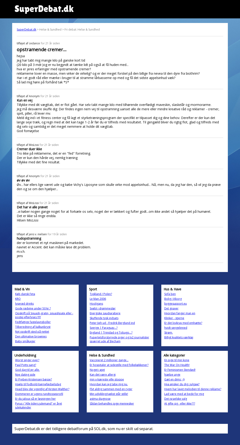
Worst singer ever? (27, 360)
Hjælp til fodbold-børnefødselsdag (38, 384)
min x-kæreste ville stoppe (107, 379)
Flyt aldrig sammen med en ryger (111, 389)
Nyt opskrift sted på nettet (32, 332)
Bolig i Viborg (173, 299)
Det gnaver (171, 308)
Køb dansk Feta (25, 294)
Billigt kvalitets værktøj (178, 337)
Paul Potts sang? (25, 365)
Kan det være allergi (103, 375)
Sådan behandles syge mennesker (112, 403)
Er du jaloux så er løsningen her (35, 399)
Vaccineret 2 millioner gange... (109, 360)
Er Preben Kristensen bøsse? (33, 379)
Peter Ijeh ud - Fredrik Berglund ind (112, 323)
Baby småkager (25, 341)
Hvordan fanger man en (179, 313)
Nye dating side (25, 375)
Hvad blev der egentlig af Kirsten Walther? (42, 389)
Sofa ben (170, 294)
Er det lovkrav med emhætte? (183, 323)
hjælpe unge (172, 375)
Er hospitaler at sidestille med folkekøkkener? (119, 365)
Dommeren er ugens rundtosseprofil (39, 394)
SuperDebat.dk (26, 29)
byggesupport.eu (175, 304)
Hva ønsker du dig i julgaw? (181, 384)
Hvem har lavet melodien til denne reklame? (192, 389)
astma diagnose (100, 399)
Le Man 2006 (98, 299)
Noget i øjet (97, 370)
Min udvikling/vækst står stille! (109, 394)
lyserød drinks (24, 304)
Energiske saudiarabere (105, 313)
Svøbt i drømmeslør (103, 308)
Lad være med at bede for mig (184, 394)
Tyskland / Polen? (101, 294)
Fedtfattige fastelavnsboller (33, 322)
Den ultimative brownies (31, 336)
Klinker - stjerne (174, 318)
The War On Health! (177, 365)
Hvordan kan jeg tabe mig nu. (109, 384)
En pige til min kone (176, 360)
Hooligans (96, 304)
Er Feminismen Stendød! (179, 370)
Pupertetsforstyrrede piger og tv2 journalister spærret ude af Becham (119, 339)
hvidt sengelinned (175, 328)
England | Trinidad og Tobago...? (111, 332)
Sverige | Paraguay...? (103, 328)
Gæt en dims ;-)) (174, 379)
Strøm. (168, 332)
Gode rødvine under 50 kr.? (33, 308)
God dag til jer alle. (27, 370)
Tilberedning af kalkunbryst (32, 327)
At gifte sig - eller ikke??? (179, 403)
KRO (18, 299)
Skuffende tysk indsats (104, 318)
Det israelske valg (175, 399)
